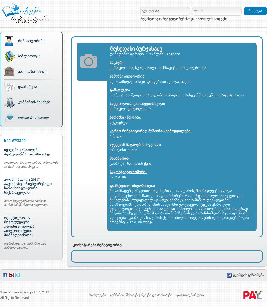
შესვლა (255, 11)
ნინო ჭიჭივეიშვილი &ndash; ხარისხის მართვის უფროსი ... (27, 203)
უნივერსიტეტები (32, 71)
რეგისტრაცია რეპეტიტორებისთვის (167, 19)
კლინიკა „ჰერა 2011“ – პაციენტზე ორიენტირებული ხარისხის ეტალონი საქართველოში (28, 186)
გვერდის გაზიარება (245, 275)
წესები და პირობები (156, 295)
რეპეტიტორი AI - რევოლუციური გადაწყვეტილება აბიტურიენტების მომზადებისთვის (19, 226)
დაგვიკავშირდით (33, 117)
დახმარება (27, 87)
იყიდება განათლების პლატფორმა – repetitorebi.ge (27, 152)
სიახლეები (97, 295)
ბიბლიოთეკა (29, 56)
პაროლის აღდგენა (212, 19)
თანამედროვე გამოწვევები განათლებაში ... (25, 245)
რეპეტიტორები (31, 41)
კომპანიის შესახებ (34, 102)
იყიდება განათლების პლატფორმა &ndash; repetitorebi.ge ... (31, 165)
